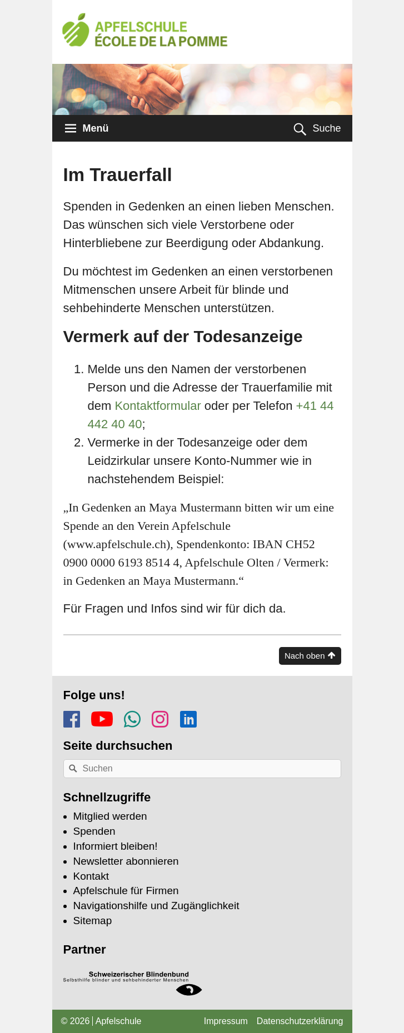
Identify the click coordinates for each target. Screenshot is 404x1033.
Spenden (94, 831)
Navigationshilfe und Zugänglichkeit (156, 905)
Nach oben (305, 655)
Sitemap (92, 920)
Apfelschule (119, 1021)
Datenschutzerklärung (300, 1021)
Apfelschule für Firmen (126, 890)
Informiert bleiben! (115, 846)
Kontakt (91, 876)
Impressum (226, 1021)
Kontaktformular (157, 406)
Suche (326, 128)
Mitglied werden (110, 816)
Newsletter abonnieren (126, 861)
